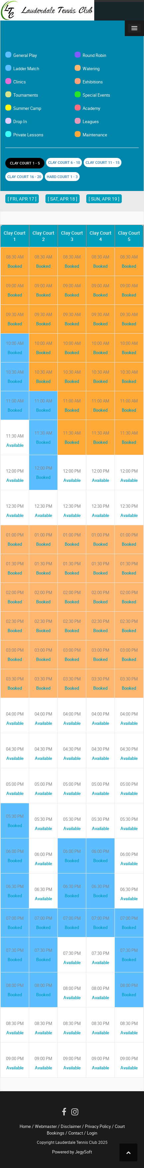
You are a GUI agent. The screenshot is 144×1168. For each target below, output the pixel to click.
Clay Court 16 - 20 (24, 176)
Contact (75, 1133)
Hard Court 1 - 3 (62, 176)
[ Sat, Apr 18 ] (62, 199)
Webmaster (46, 1126)
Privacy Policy (98, 1126)
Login (92, 1133)
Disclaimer (71, 1126)
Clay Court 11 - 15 (102, 162)
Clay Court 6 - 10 (64, 162)
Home (25, 1126)
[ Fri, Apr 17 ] (22, 199)
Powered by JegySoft (72, 1152)
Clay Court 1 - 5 (25, 163)
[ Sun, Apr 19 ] (104, 199)
